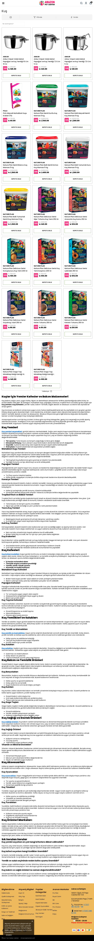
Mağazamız (23, 910)
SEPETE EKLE (16, 76)
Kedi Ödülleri (40, 899)
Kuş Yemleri (40, 913)
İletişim (21, 900)
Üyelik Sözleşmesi (8, 896)
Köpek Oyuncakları (42, 906)
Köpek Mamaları (41, 903)
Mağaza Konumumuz (26, 914)
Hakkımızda (6, 893)
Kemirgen (39, 917)
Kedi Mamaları (41, 896)
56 (82, 906)
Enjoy (54, 914)
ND (54, 900)
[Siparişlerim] (86, 3)
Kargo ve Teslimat (8, 912)
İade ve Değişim (7, 915)
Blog (3, 919)
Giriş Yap (22, 896)
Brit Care (56, 903)
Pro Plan (55, 893)
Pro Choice (56, 907)
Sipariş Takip (23, 903)
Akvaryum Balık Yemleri (44, 910)
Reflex (55, 910)
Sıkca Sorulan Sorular (26, 907)
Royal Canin (57, 896)
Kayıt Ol (21, 893)
